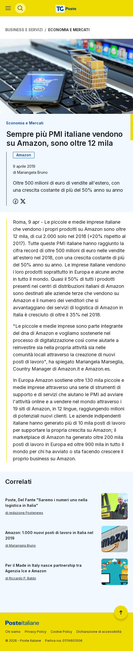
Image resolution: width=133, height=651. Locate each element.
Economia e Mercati (69, 29)
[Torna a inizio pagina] (121, 612)
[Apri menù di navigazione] (8, 8)
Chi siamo (13, 632)
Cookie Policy (61, 632)
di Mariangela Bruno (20, 545)
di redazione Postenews (24, 513)
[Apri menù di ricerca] (20, 8)
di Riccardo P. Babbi (20, 578)
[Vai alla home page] (66, 8)
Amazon (23, 155)
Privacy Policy (35, 632)
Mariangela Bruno (32, 172)
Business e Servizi (24, 29)
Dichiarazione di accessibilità (98, 632)
